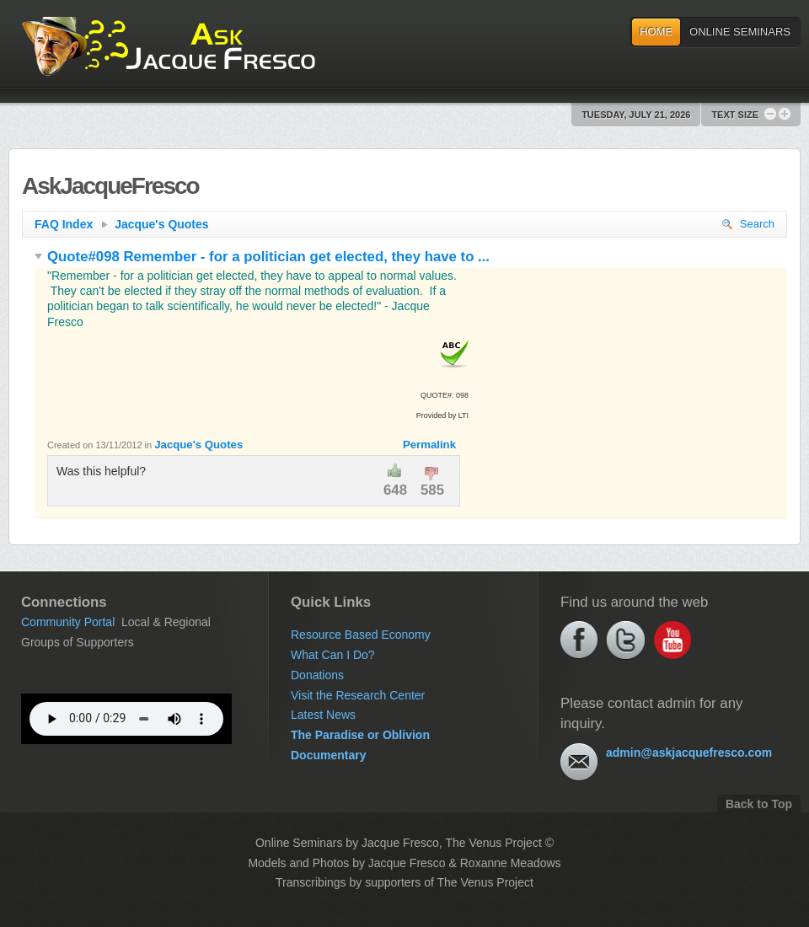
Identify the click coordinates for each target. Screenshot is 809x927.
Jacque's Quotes (161, 224)
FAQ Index (71, 224)
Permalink (429, 444)
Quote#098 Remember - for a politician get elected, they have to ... (262, 257)
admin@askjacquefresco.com (689, 752)
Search (748, 223)
